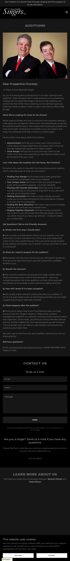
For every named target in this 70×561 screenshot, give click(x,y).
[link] (14, 12)
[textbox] (35, 379)
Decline (18, 555)
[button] (66, 12)
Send (35, 420)
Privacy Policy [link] (49, 428)
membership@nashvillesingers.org (25, 347)
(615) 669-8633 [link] (35, 458)
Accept (51, 555)
